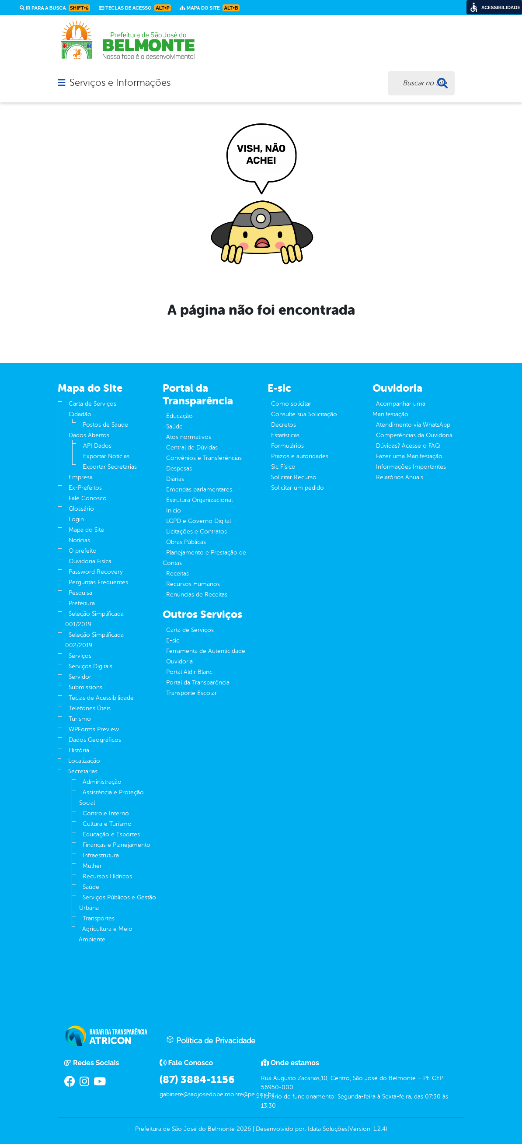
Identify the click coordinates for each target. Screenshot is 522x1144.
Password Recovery (96, 571)
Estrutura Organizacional (199, 500)
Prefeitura (82, 603)
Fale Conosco (88, 498)
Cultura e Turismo (107, 824)
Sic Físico (283, 466)
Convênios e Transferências (204, 458)
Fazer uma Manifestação (409, 456)
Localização (84, 761)
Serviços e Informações (120, 82)
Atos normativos (188, 437)
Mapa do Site (86, 529)
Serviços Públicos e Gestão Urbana (117, 902)
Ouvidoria (179, 661)
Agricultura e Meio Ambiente (105, 934)
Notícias (79, 540)
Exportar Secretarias (110, 466)
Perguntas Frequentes (98, 582)
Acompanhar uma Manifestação (398, 409)
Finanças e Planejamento (116, 845)
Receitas (177, 573)
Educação (179, 416)
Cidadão (80, 414)
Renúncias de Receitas (196, 594)
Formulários (287, 445)
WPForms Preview (94, 729)
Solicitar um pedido (297, 487)
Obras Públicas (186, 542)
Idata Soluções (328, 1129)
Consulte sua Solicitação (304, 414)
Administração (102, 782)
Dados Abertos (89, 435)
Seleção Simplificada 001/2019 (94, 619)
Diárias (175, 479)
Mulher (92, 866)
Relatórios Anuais (399, 477)
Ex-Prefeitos (85, 487)
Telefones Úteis (90, 708)
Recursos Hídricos (107, 876)
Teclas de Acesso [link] (135, 8)
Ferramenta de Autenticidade (205, 651)
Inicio (173, 510)
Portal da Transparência (198, 682)
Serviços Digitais (90, 666)
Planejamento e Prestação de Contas (204, 557)
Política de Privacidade (210, 1040)
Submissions (85, 687)
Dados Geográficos (95, 740)
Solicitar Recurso (294, 477)
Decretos (283, 424)
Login (76, 519)
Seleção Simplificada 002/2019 (94, 640)
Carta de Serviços (92, 403)
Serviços (80, 656)
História (79, 750)
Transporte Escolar (191, 693)
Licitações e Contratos (196, 531)
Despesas (179, 468)
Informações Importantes (411, 466)
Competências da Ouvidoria (414, 435)
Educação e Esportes (111, 834)
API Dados (97, 445)
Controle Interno (106, 813)
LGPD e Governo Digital (198, 521)
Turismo (80, 719)
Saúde (91, 887)
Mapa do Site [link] (210, 8)
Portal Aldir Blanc (189, 672)
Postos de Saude (105, 424)
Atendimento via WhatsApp (413, 424)
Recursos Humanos (193, 584)
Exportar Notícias (106, 456)
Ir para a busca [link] (55, 8)
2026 (243, 1129)
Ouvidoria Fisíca (90, 561)
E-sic (172, 640)
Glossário (81, 508)
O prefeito (83, 550)
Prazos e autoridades (299, 456)
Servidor (80, 677)
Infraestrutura (101, 855)
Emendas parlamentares (199, 489)
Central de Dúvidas (192, 447)
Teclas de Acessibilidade (101, 698)
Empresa (81, 477)
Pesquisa (80, 593)
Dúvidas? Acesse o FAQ (408, 445)
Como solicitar (291, 403)
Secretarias (82, 771)
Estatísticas (285, 435)
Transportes (99, 918)
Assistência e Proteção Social (111, 797)
